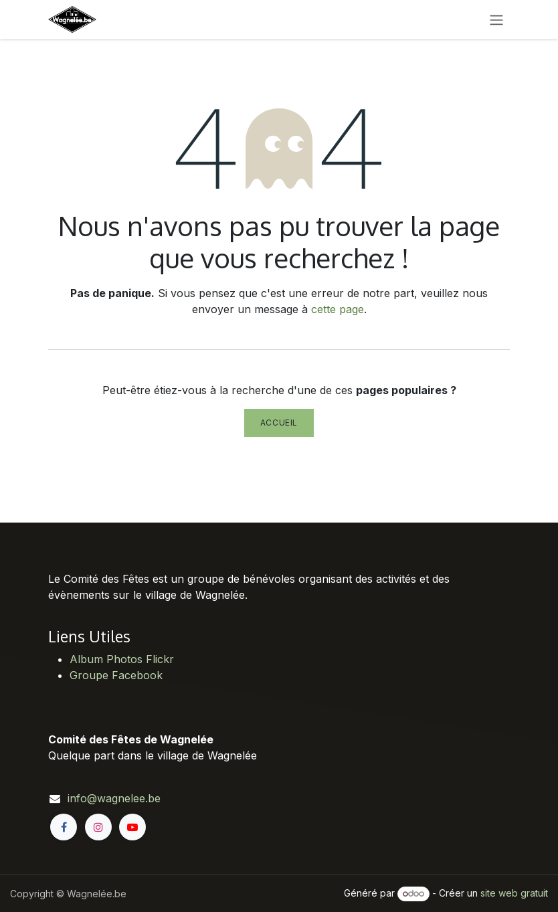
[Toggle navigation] (496, 19)
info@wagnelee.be (114, 798)
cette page (337, 309)
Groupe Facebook (116, 675)
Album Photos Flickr (122, 659)
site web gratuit (514, 893)
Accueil (279, 423)
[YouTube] (132, 827)
